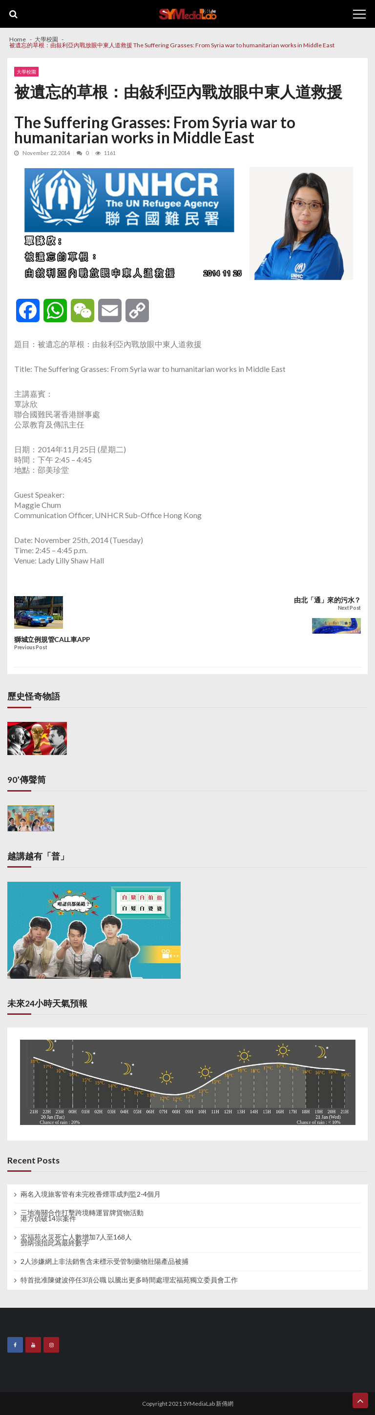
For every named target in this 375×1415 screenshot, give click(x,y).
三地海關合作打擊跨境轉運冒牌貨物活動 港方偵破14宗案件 (82, 1215)
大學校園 (26, 72)
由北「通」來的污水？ (327, 600)
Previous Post (30, 647)
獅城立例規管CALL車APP (52, 639)
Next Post (349, 608)
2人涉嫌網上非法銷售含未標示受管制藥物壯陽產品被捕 (104, 1261)
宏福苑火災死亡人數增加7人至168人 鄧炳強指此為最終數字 (76, 1240)
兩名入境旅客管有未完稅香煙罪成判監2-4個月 (91, 1194)
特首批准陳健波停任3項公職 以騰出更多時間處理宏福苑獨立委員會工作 (129, 1280)
